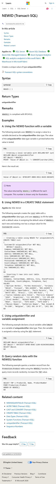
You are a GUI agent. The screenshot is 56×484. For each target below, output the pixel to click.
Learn (4, 8)
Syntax (6, 33)
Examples (7, 42)
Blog (31, 474)
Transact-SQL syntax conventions (18, 72)
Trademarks (6, 480)
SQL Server (21, 8)
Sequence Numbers (14, 426)
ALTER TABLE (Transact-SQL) (18, 406)
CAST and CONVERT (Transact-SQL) (21, 409)
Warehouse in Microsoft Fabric (14, 61)
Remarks (7, 39)
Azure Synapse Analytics (41, 55)
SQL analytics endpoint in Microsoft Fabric (23, 58)
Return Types (8, 36)
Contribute (42, 474)
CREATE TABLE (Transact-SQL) (18, 413)
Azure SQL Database (37, 51)
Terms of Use (40, 477)
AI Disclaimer (7, 474)
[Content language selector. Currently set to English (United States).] (13, 462)
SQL (11, 8)
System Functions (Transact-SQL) (20, 419)
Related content (10, 45)
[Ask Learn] (47, 9)
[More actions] (52, 9)
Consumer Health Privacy (21, 477)
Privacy (4, 477)
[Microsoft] (28, 3)
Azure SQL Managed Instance (14, 55)
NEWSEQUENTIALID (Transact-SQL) (21, 402)
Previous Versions (20, 474)
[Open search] (45, 3)
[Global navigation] (2, 3)
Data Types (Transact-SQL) (17, 416)
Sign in (51, 3)
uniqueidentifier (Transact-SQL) (19, 423)
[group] (28, 156)
